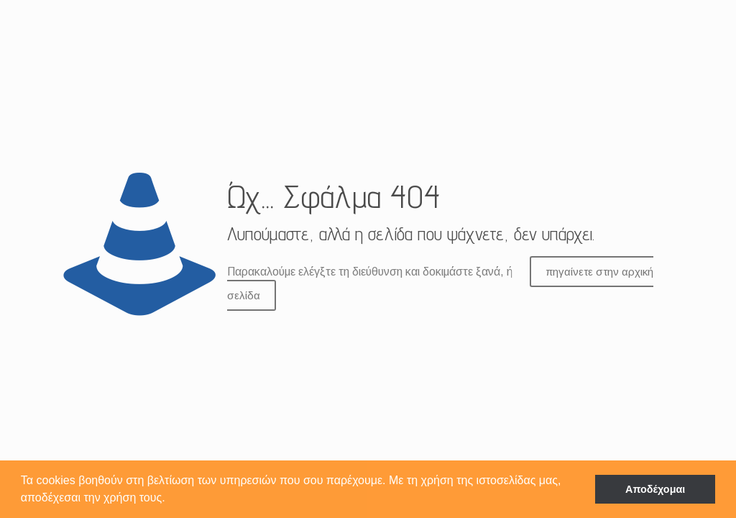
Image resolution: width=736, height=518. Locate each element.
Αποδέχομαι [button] (655, 489)
